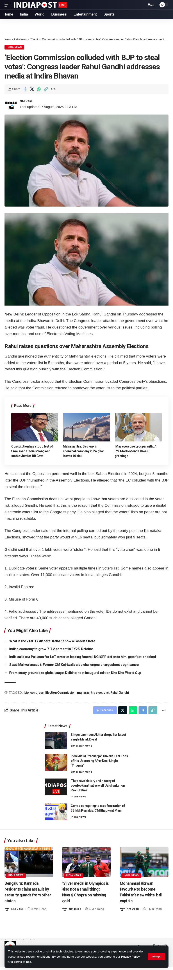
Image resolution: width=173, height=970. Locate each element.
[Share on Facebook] (25, 89)
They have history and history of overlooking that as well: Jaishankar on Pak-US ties (98, 787)
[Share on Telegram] (140, 711)
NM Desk (27, 102)
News (8, 39)
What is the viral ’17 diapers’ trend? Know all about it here (54, 641)
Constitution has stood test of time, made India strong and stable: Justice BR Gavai (32, 451)
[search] (142, 4)
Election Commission (60, 693)
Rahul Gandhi (119, 693)
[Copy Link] (46, 89)
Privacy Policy (18, 961)
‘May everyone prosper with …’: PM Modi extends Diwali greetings (136, 451)
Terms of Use (45, 961)
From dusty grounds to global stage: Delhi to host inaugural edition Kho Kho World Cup (78, 673)
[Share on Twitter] (32, 89)
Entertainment (82, 748)
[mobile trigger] (8, 4)
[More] (53, 89)
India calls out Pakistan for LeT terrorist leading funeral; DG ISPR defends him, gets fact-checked (87, 657)
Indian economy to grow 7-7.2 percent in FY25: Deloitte (52, 650)
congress (37, 693)
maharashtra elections (93, 693)
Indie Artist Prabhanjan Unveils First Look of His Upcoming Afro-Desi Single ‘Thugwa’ (99, 762)
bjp (26, 693)
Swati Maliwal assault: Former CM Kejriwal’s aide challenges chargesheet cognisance (77, 665)
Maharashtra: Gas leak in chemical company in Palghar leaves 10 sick (83, 451)
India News (22, 39)
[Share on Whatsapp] (39, 89)
